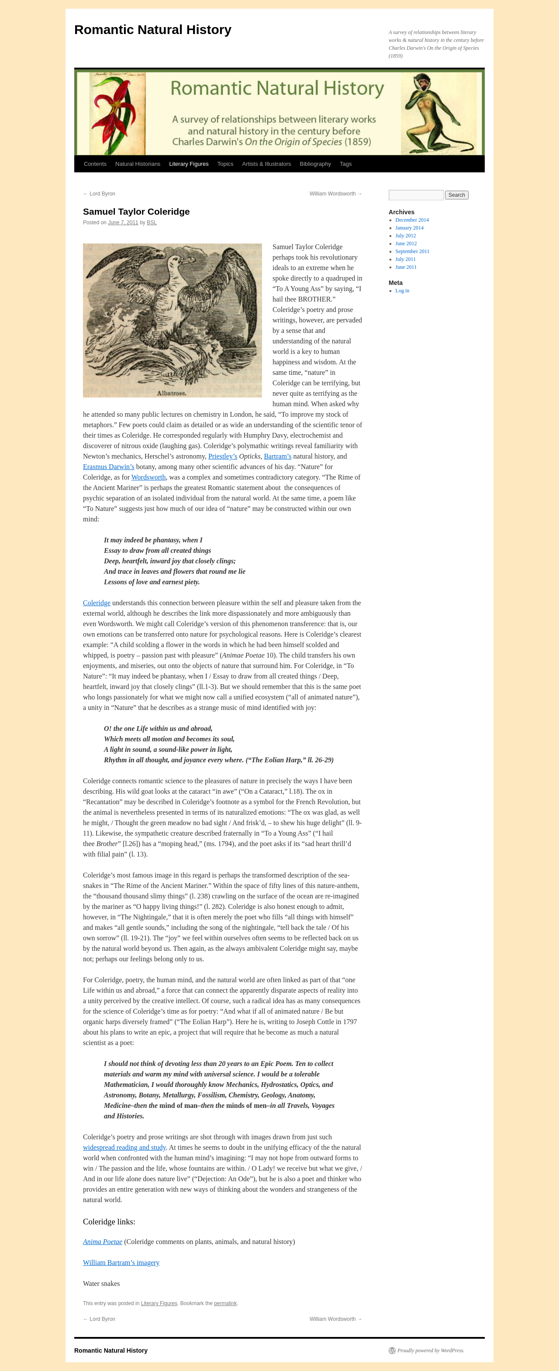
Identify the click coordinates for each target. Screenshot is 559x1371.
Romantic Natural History (152, 29)
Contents (95, 164)
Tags (346, 164)
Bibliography (315, 164)
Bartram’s (277, 456)
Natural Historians (137, 164)
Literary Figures (188, 164)
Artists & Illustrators (266, 164)
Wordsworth (148, 477)
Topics (225, 164)
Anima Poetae (102, 1241)
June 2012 (406, 243)
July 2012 (406, 236)
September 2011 (413, 251)
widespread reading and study (124, 1147)
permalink (225, 1303)
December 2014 (412, 220)
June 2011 (406, 267)
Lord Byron (99, 194)
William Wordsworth (336, 194)
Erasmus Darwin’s (109, 466)
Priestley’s (223, 456)
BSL (152, 222)
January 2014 (410, 228)
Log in (403, 291)
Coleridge (96, 603)
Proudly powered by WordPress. (431, 1350)
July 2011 (406, 259)
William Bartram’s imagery (121, 1262)
